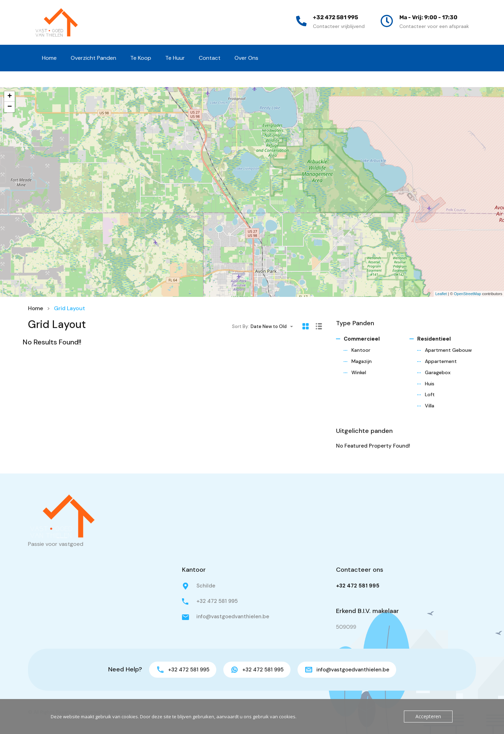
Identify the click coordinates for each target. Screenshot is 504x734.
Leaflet (441, 294)
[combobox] (274, 326)
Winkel (358, 372)
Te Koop (140, 58)
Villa (429, 405)
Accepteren (429, 716)
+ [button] (9, 96)
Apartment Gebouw (448, 350)
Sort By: (240, 326)
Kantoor (360, 350)
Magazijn (361, 361)
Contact (209, 58)
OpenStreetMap (467, 294)
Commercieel (362, 338)
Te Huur (175, 58)
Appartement (441, 361)
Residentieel (434, 338)
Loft (430, 394)
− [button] (9, 107)
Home (49, 58)
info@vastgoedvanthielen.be (232, 616)
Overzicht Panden (93, 58)
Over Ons (246, 58)
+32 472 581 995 (335, 17)
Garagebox (437, 372)
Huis (429, 383)
